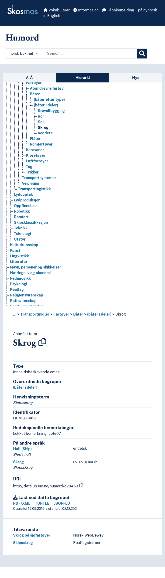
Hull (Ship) (22, 449)
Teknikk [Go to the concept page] (21, 228)
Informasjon (86, 10)
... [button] (14, 314)
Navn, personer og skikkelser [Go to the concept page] (35, 267)
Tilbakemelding (118, 10)
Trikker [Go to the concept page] (32, 172)
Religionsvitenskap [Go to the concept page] (26, 295)
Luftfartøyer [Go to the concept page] (37, 161)
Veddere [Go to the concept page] (45, 133)
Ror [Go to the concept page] (41, 116)
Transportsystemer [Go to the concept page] (39, 178)
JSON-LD (62, 503)
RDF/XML (21, 503)
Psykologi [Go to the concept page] (18, 284)
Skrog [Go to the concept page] (43, 127)
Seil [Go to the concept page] (41, 122)
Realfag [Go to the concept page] (17, 289)
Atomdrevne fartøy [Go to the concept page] (47, 88)
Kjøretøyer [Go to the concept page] (35, 155)
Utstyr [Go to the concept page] (20, 239)
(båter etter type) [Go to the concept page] (49, 99)
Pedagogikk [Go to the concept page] (20, 278)
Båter (78, 314)
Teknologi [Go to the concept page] (22, 233)
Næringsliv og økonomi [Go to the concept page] (30, 273)
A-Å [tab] (29, 77)
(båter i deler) (99, 314)
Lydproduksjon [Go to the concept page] (27, 200)
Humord (22, 37)
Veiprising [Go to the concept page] (30, 183)
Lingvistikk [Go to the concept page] (19, 256)
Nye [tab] (135, 77)
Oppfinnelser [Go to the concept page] (25, 206)
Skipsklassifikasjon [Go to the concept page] (31, 222)
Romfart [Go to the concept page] (21, 217)
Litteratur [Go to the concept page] (19, 261)
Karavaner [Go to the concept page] (35, 150)
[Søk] (142, 53)
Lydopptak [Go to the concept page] (23, 194)
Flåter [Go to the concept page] (35, 138)
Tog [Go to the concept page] (29, 166)
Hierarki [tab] (83, 77)
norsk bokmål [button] (24, 53)
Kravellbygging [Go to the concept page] (51, 111)
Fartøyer (61, 314)
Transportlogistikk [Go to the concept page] (34, 189)
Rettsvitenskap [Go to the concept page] (23, 301)
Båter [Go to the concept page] (35, 94)
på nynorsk (147, 10)
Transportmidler (34, 314)
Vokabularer (56, 10)
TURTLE (42, 503)
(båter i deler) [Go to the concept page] (46, 105)
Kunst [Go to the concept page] (15, 250)
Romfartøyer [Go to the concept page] (41, 144)
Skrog (120, 314)
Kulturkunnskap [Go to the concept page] (24, 245)
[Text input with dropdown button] (90, 53)
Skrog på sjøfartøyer (31, 535)
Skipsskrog (23, 543)
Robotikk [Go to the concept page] (22, 211)
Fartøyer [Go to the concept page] (34, 83)
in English (51, 16)
